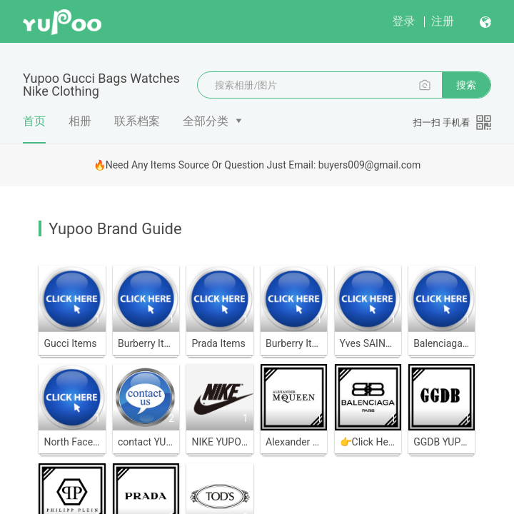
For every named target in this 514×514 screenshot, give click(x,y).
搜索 (466, 85)
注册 (442, 21)
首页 (34, 128)
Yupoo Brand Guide (115, 229)
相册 (80, 121)
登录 (403, 21)
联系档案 (137, 121)
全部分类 (205, 121)
